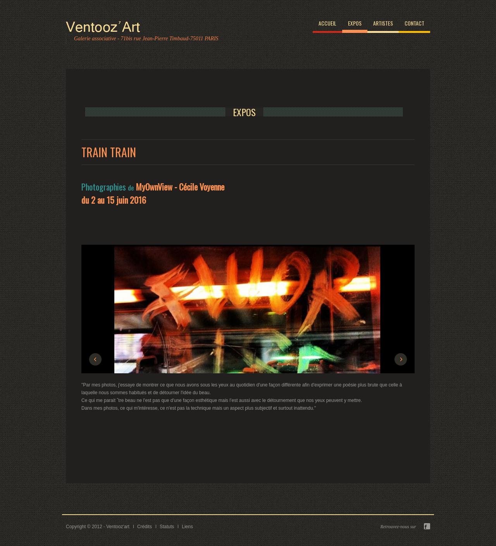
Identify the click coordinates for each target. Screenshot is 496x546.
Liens (187, 526)
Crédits (144, 526)
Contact (414, 23)
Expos (355, 23)
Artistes (383, 23)
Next (400, 359)
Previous (95, 359)
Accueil (327, 23)
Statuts (167, 526)
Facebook (427, 526)
